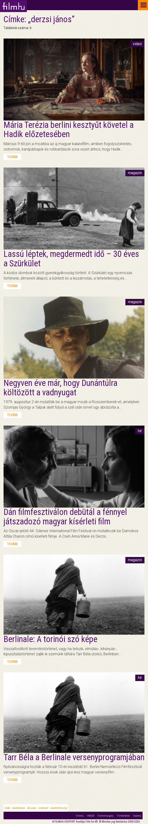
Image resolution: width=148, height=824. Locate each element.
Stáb (7, 808)
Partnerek (18, 808)
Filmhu (80, 815)
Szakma (137, 815)
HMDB (90, 815)
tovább (12, 157)
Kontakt (43, 808)
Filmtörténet (123, 815)
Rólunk (31, 808)
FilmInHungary (106, 815)
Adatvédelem (58, 808)
